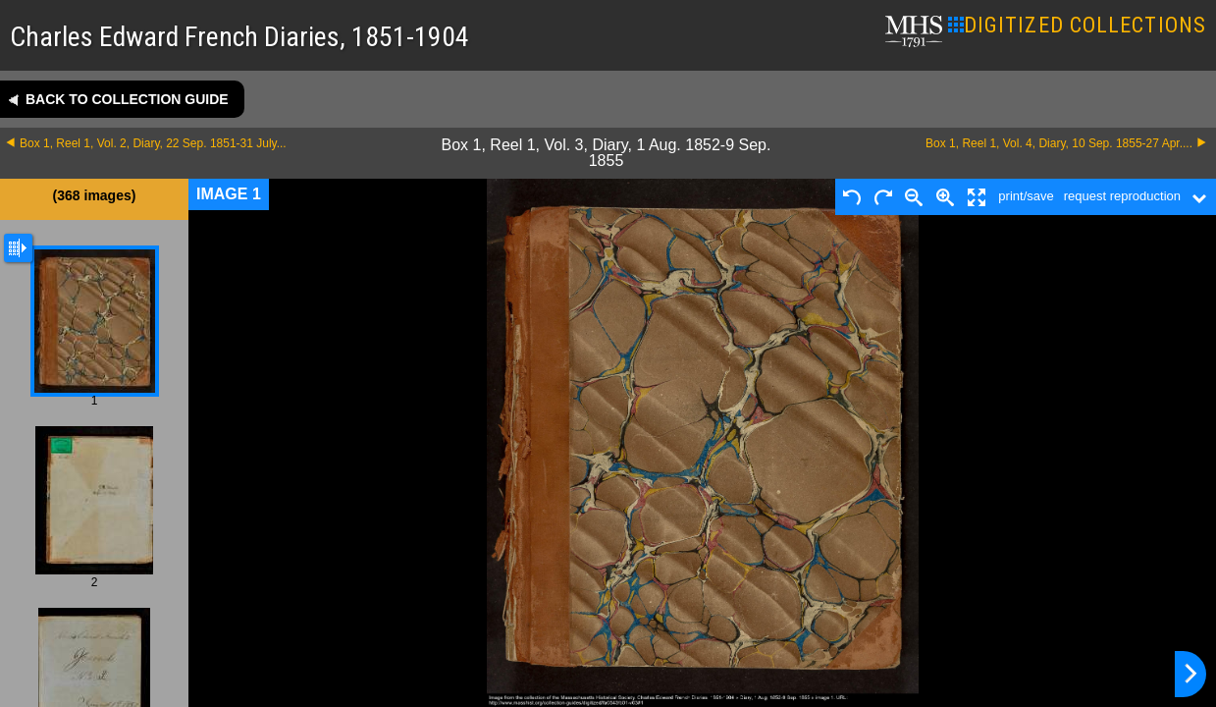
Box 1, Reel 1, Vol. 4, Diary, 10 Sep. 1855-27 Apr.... (1058, 143)
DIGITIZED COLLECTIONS (1077, 25)
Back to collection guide (127, 99)
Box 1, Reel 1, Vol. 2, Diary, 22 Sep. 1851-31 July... (153, 143)
